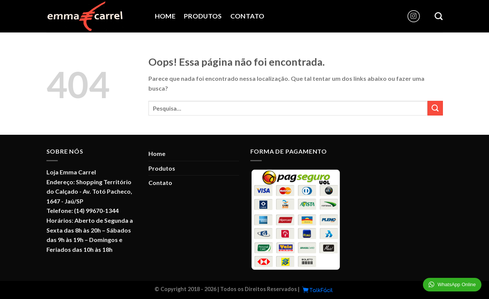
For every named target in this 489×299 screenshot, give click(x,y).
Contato (247, 16)
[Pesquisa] (439, 16)
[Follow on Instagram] (413, 16)
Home (165, 16)
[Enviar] (435, 108)
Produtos (203, 16)
